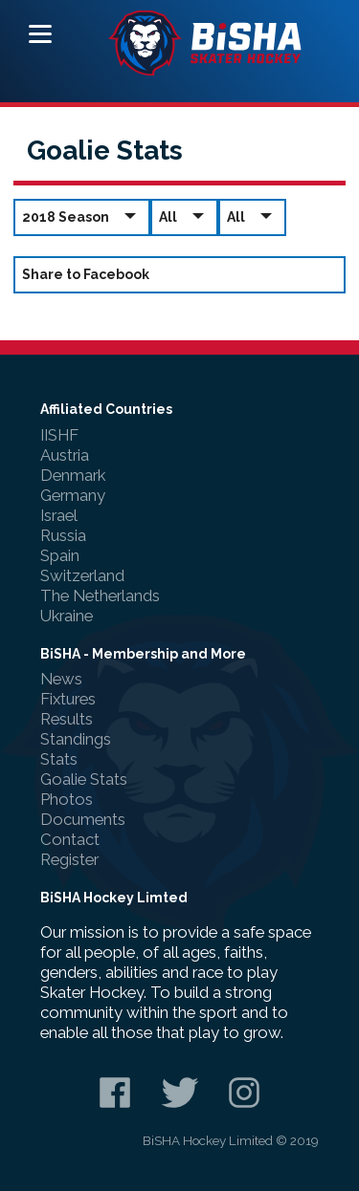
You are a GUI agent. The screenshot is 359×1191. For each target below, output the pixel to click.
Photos (66, 799)
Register (69, 859)
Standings (75, 738)
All (184, 216)
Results (66, 718)
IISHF (59, 434)
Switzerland (82, 575)
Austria (64, 455)
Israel (59, 515)
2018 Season (82, 216)
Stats (59, 759)
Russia (63, 535)
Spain (59, 555)
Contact (70, 839)
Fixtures (68, 698)
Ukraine (66, 615)
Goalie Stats (83, 779)
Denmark (72, 475)
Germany (72, 495)
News (61, 678)
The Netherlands (100, 595)
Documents (82, 819)
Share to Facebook (85, 274)
